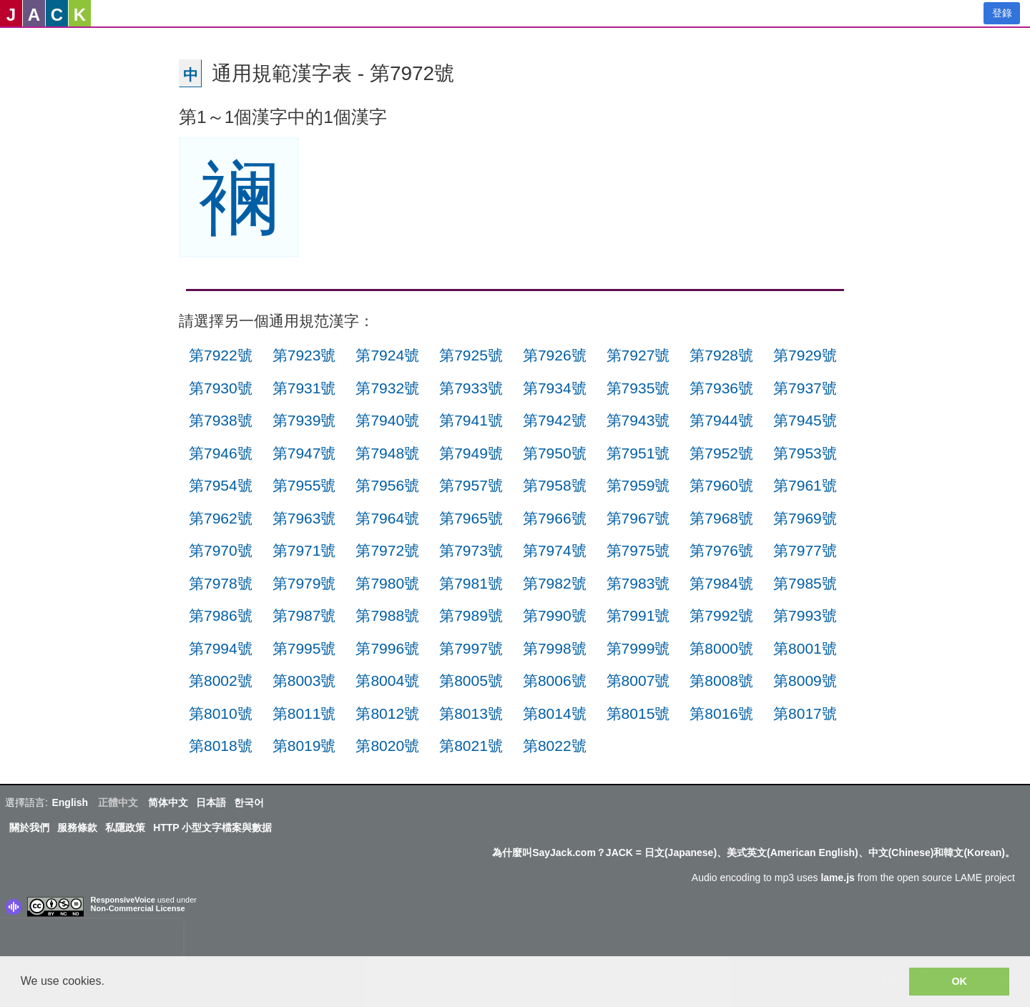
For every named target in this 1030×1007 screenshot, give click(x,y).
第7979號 (304, 583)
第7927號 (638, 355)
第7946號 (220, 453)
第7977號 (805, 550)
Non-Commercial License (138, 908)
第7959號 (638, 485)
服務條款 (77, 827)
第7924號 (387, 355)
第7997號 (471, 648)
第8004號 (387, 680)
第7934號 (555, 388)
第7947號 (304, 453)
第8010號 (220, 713)
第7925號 (471, 355)
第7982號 (555, 583)
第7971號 (304, 550)
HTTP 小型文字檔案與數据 (212, 827)
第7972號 (387, 550)
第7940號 (387, 420)
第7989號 (471, 615)
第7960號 (721, 485)
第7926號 (555, 355)
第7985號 (805, 583)
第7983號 (638, 583)
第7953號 (805, 453)
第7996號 (387, 648)
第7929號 (805, 355)
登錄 (1002, 13)
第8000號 (721, 648)
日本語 (211, 802)
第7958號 (555, 485)
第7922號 (220, 355)
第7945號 (805, 420)
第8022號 (555, 745)
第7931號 (304, 388)
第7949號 (471, 453)
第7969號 (805, 518)
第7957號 (471, 485)
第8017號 (805, 713)
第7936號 (721, 388)
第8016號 (721, 713)
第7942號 (555, 420)
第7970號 (220, 550)
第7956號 (387, 485)
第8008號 (721, 680)
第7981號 (471, 583)
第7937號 (805, 388)
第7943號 (638, 420)
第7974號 (555, 550)
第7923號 (304, 355)
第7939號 (304, 420)
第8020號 (387, 745)
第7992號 (721, 615)
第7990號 (555, 615)
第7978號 (220, 583)
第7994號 (220, 648)
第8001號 (805, 648)
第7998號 (555, 648)
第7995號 (304, 648)
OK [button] (959, 981)
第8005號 (471, 680)
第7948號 (387, 453)
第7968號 (721, 518)
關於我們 (29, 827)
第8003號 (304, 680)
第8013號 (471, 713)
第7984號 (721, 583)
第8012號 (387, 713)
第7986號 (220, 615)
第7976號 (721, 550)
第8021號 (471, 745)
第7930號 (220, 388)
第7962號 (220, 518)
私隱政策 (125, 827)
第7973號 (471, 550)
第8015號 (638, 713)
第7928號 (721, 355)
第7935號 (638, 388)
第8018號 (220, 745)
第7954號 (220, 485)
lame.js (837, 877)
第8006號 (555, 680)
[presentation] (91, 940)
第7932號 (387, 388)
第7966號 (555, 518)
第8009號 (805, 680)
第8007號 (638, 680)
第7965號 (471, 518)
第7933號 (471, 388)
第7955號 (304, 485)
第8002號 (220, 680)
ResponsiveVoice (123, 899)
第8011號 (304, 713)
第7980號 (387, 583)
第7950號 (555, 453)
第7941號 (471, 420)
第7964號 (387, 518)
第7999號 (638, 648)
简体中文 (168, 802)
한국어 (249, 802)
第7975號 (638, 550)
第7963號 (304, 518)
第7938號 (220, 420)
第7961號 (805, 485)
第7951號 (638, 453)
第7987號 (304, 615)
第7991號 (638, 615)
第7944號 (721, 420)
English (70, 802)
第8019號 (304, 745)
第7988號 (387, 615)
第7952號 (721, 453)
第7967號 (638, 518)
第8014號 (555, 713)
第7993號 (805, 615)
